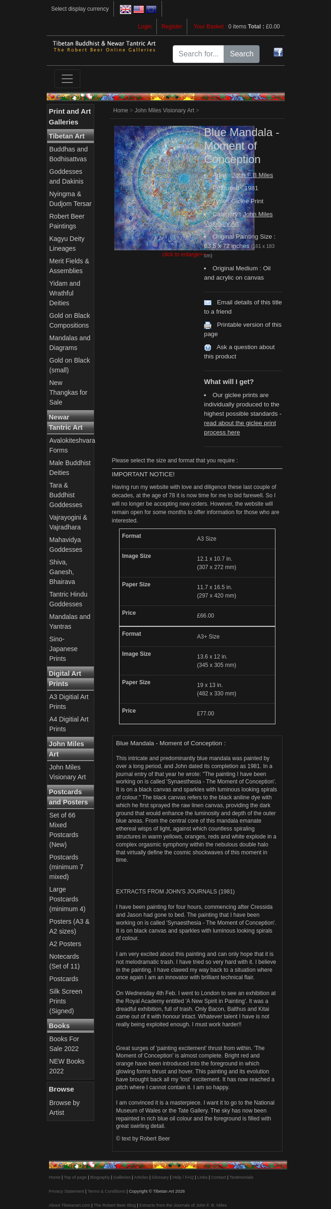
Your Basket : (211, 26)
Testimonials (242, 1177)
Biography (100, 1177)
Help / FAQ (183, 1177)
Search (242, 54)
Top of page (75, 1177)
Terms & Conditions (107, 1191)
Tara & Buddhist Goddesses (66, 494)
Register (172, 26)
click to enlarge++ (184, 254)
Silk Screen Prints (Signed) (66, 1001)
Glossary (160, 1177)
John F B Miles (252, 175)
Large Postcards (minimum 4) (67, 899)
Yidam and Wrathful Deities (64, 293)
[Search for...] (199, 54)
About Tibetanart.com (70, 1205)
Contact (218, 1177)
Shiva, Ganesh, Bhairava (62, 571)
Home (120, 110)
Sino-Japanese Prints (63, 648)
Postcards (63, 978)
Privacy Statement (67, 1191)
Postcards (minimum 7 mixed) (66, 866)
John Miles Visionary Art (164, 110)
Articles (141, 1177)
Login (144, 26)
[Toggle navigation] (67, 78)
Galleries (122, 1177)
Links (202, 1177)
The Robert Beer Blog (115, 1205)
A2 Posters (65, 944)
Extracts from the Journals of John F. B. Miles (182, 1205)
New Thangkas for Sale (68, 392)
